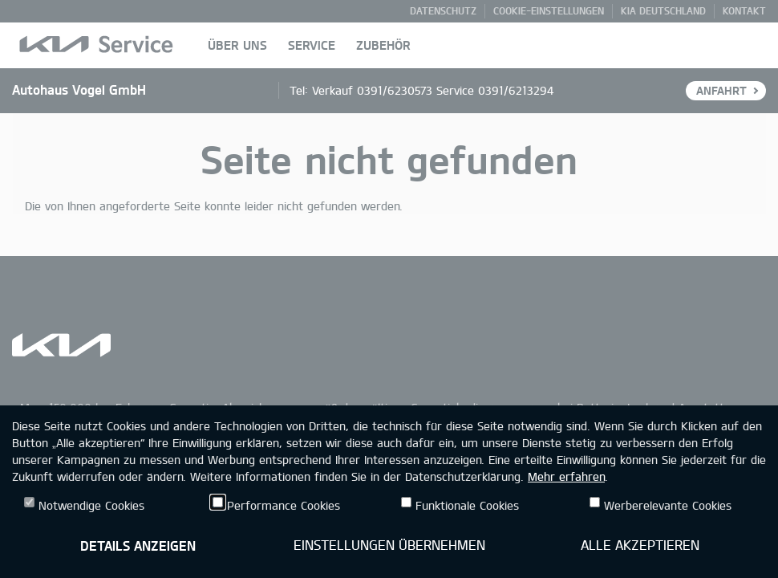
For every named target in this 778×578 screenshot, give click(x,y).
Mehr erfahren (566, 476)
